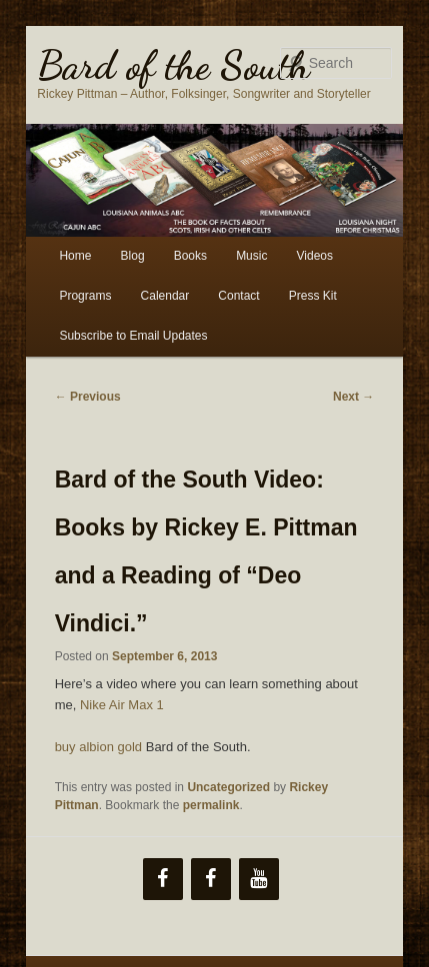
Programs (85, 296)
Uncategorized (228, 787)
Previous (88, 397)
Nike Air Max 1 (122, 704)
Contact (238, 296)
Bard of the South (173, 65)
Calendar (165, 296)
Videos (315, 256)
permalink (211, 805)
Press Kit (313, 296)
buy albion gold (98, 746)
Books (190, 256)
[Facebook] (163, 879)
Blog (133, 256)
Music (251, 256)
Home (75, 256)
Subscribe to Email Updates (133, 336)
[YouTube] (259, 879)
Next (353, 397)
